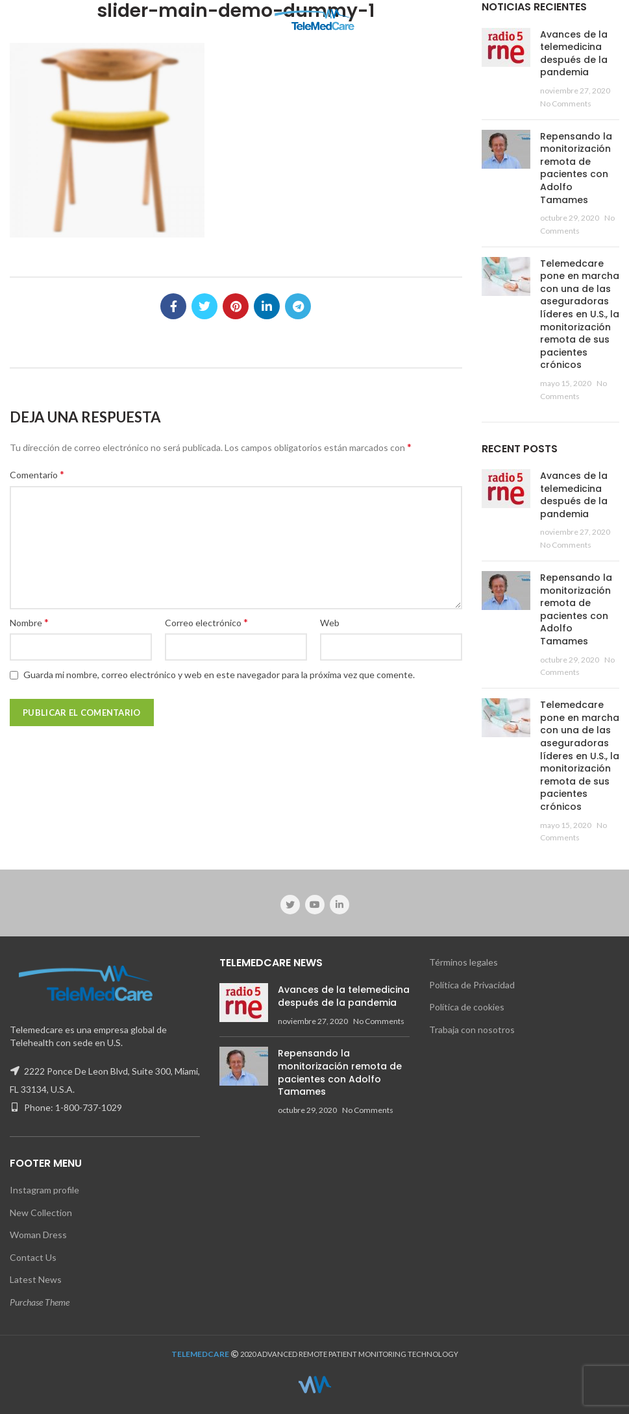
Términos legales (463, 962)
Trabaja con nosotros (472, 1029)
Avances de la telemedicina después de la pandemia (574, 53)
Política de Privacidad (472, 984)
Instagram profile (44, 1189)
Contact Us (33, 1257)
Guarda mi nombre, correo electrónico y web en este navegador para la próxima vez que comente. (219, 674)
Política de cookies (466, 1006)
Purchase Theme (39, 1302)
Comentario (37, 474)
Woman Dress (38, 1234)
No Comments (565, 103)
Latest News (36, 1279)
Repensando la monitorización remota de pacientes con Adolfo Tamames (576, 168)
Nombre (29, 622)
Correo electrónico (206, 622)
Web (329, 622)
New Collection (41, 1212)
